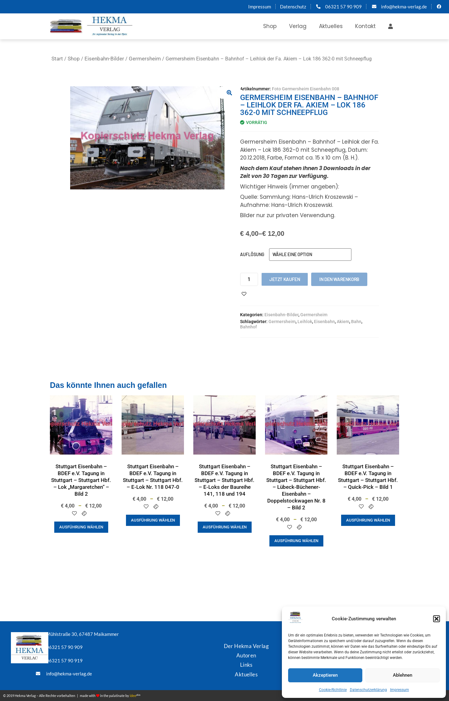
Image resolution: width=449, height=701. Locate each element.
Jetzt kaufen (284, 279)
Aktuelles (331, 26)
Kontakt (365, 26)
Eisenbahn (324, 321)
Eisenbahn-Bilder (104, 58)
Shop (270, 26)
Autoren (246, 655)
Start (57, 58)
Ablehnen (402, 675)
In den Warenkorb (339, 279)
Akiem (343, 321)
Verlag (298, 26)
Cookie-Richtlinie (333, 690)
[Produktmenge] (249, 279)
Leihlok (304, 321)
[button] (436, 619)
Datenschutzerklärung (368, 690)
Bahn (356, 321)
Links (246, 664)
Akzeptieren (325, 675)
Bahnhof (248, 326)
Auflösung (252, 254)
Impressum (399, 690)
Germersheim (145, 58)
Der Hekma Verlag (246, 646)
